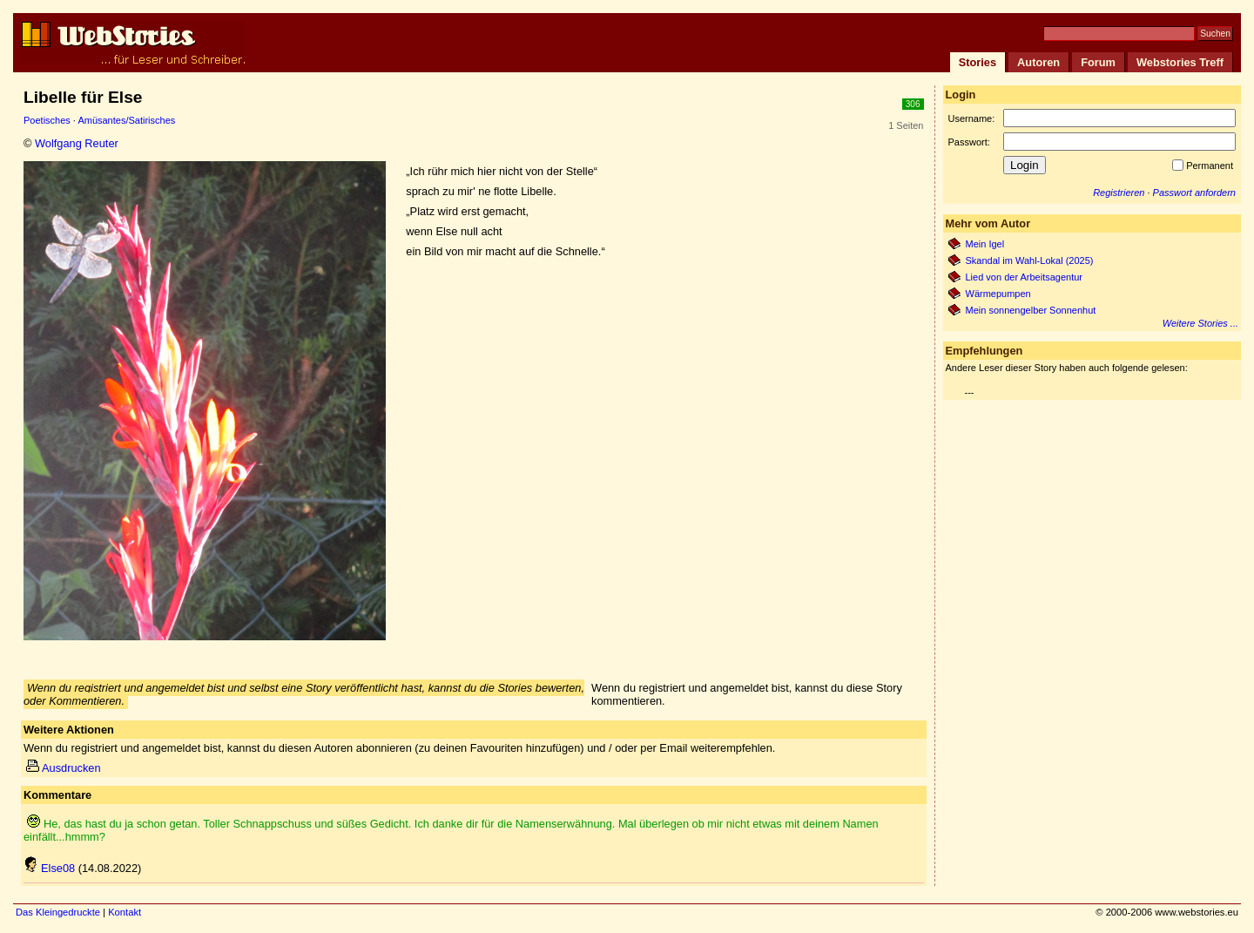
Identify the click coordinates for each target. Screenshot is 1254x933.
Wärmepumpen (998, 293)
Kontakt (124, 912)
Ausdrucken (63, 767)
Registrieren (1118, 192)
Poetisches (47, 120)
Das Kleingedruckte (58, 912)
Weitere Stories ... (1200, 323)
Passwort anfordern (1194, 192)
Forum (1098, 62)
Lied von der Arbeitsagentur (1024, 277)
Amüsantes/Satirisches (126, 120)
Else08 (49, 868)
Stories (977, 62)
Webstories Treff (1180, 62)
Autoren (1038, 62)
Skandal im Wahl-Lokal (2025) (1030, 260)
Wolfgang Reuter (76, 143)
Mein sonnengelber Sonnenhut (1031, 310)
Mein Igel (985, 244)
